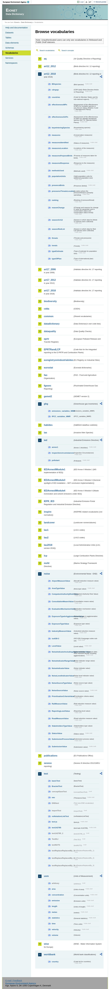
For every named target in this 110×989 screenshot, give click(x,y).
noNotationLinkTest (60, 816)
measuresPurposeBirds (62, 156)
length (54, 906)
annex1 (55, 447)
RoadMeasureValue (60, 718)
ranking (55, 200)
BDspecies (56, 84)
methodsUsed (58, 170)
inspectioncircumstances (62, 453)
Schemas (9, 48)
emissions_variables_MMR (62, 411)
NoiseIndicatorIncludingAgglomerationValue (62, 652)
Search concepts (68, 50)
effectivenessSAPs (60, 117)
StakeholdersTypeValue (62, 726)
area (53, 889)
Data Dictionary (26, 22)
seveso (48, 763)
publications (50, 755)
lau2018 (48, 545)
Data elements (12, 43)
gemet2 (48, 396)
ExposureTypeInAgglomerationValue (62, 616)
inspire (47, 512)
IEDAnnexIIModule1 (54, 469)
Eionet (16, 22)
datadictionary (51, 324)
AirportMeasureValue (61, 581)
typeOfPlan (56, 259)
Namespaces (11, 63)
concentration (58, 895)
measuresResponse (60, 163)
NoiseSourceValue (60, 690)
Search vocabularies (47, 50)
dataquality (50, 331)
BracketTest (57, 786)
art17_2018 (50, 290)
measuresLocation (60, 148)
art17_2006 (50, 269)
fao (45, 375)
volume (55, 935)
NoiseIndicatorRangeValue (62, 661)
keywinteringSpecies (61, 128)
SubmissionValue (59, 746)
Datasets (9, 32)
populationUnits (59, 176)
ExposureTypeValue (60, 624)
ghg (46, 404)
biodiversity (50, 301)
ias (45, 432)
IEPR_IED (49, 501)
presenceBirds (58, 185)
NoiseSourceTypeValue (62, 683)
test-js (54, 822)
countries (56, 97)
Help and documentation (16, 27)
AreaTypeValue (58, 588)
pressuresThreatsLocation (62, 191)
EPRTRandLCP (52, 349)
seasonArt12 (57, 220)
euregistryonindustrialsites (58, 360)
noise (47, 574)
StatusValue (57, 733)
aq (45, 58)
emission (56, 900)
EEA (17, 2)
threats (55, 238)
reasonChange (58, 208)
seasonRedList (58, 229)
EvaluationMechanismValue (62, 609)
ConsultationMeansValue (62, 601)
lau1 (46, 530)
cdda (46, 308)
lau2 (46, 537)
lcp (45, 555)
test (46, 773)
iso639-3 (55, 638)
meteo (54, 912)
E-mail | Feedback (13, 980)
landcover (49, 522)
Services (9, 58)
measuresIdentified (60, 142)
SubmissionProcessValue (62, 739)
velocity (55, 929)
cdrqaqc (55, 90)
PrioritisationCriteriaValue (62, 696)
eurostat (48, 367)
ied (45, 440)
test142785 (56, 828)
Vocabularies (11, 53)
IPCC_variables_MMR (61, 416)
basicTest (56, 781)
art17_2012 (50, 280)
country (55, 962)
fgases (47, 385)
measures (56, 135)
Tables (8, 37)
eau (53, 797)
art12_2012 (50, 66)
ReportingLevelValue (61, 711)
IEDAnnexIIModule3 (54, 480)
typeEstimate (57, 251)
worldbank (49, 954)
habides (48, 425)
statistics (56, 918)
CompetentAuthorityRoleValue (62, 594)
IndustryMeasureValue (61, 631)
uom (46, 876)
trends (54, 245)
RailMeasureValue (59, 704)
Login (82, 2)
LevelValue (56, 646)
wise (46, 944)
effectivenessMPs (59, 105)
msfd (46, 563)
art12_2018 (50, 74)
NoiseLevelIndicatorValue (62, 676)
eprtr (46, 339)
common (48, 316)
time (53, 923)
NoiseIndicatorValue (60, 668)
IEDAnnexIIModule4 (54, 490)
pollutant (55, 460)
